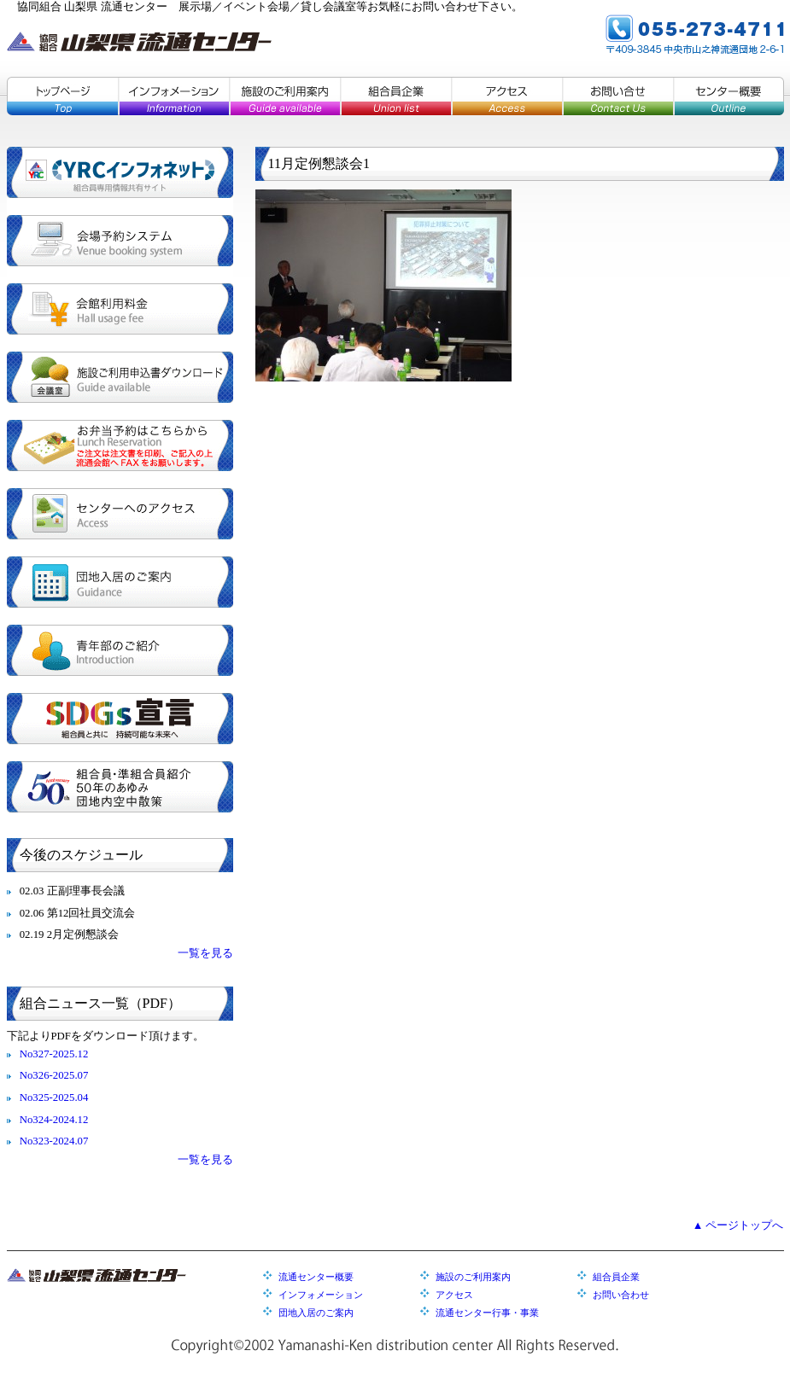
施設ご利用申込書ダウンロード (120, 377)
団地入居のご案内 (120, 582)
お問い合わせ (621, 1295)
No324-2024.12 (54, 1120)
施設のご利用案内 (284, 96)
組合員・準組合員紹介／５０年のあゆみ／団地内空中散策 (120, 786)
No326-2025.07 (54, 1075)
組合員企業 (395, 96)
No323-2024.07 (54, 1141)
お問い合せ (617, 96)
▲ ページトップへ (738, 1225)
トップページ (62, 96)
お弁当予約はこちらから (120, 445)
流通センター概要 (316, 1277)
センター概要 (728, 96)
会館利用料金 (120, 309)
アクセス (506, 96)
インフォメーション (173, 96)
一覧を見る (205, 953)
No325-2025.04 (54, 1097)
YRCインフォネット (120, 172)
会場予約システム (120, 240)
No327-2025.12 (54, 1054)
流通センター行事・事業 (487, 1312)
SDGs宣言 (120, 718)
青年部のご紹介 (120, 650)
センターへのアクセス (120, 513)
